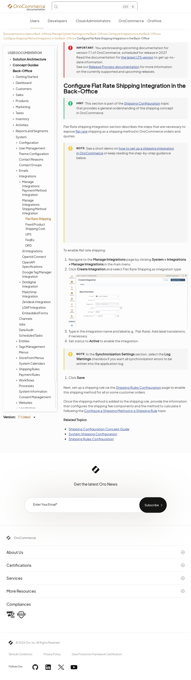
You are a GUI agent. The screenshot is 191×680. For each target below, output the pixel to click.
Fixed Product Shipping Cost (35, 199)
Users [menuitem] (34, 21)
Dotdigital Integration (29, 256)
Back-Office (42, 34)
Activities (21, 97)
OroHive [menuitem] (154, 21)
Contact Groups (30, 137)
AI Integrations (32, 224)
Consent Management (35, 370)
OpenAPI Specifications (32, 237)
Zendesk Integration (36, 274)
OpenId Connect (34, 229)
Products (21, 73)
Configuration (28, 115)
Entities (23, 313)
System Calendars (32, 336)
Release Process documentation (114, 67)
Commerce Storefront (28, 393)
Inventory (21, 91)
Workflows (25, 353)
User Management (31, 121)
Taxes (19, 85)
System (20, 109)
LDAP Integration (34, 280)
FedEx (29, 212)
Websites (24, 375)
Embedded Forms (35, 286)
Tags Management (31, 319)
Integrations (26, 149)
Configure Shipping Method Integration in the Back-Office (38, 38)
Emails (22, 143)
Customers (23, 61)
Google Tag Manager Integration (37, 247)
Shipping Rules (28, 341)
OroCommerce (25, 538)
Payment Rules (29, 347)
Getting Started (26, 49)
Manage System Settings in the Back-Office (79, 34)
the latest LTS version (137, 57)
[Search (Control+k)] (94, 7)
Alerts (23, 386)
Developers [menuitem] (57, 21)
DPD (28, 218)
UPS (28, 207)
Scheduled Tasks (31, 308)
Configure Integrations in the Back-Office (133, 34)
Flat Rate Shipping (38, 191)
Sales (18, 67)
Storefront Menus (30, 330)
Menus (23, 325)
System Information (33, 364)
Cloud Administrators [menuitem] (93, 21)
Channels (25, 291)
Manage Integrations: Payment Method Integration (33, 160)
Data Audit (26, 302)
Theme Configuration (34, 126)
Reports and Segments (31, 103)
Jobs (22, 297)
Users (28, 34)
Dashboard (22, 55)
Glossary (19, 405)
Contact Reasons (31, 132)
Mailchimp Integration (30, 267)
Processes (26, 358)
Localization (26, 381)
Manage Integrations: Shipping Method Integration (33, 179)
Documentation (13, 34)
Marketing (22, 79)
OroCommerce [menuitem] (131, 21)
